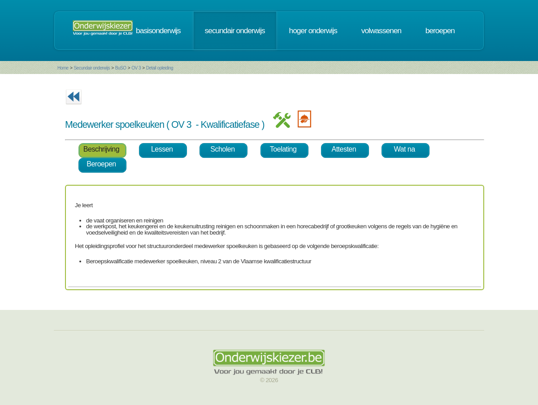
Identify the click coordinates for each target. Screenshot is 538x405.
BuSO (120, 67)
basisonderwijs (158, 30)
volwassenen (381, 30)
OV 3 (136, 67)
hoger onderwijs (313, 30)
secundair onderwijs (235, 30)
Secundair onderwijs (92, 67)
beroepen (440, 30)
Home (63, 67)
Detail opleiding (159, 67)
